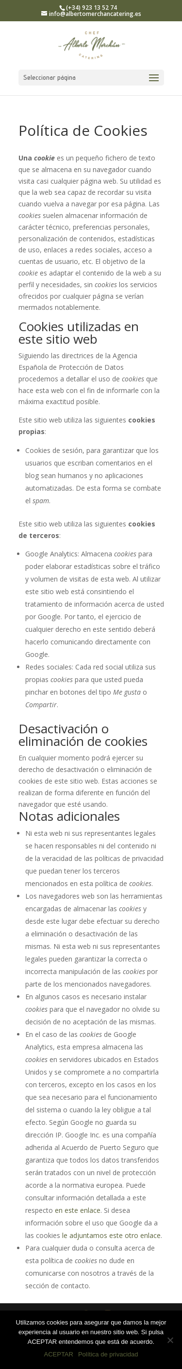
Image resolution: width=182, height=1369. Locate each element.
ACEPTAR (58, 1354)
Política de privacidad (108, 1354)
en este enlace (77, 1210)
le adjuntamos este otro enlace (111, 1235)
